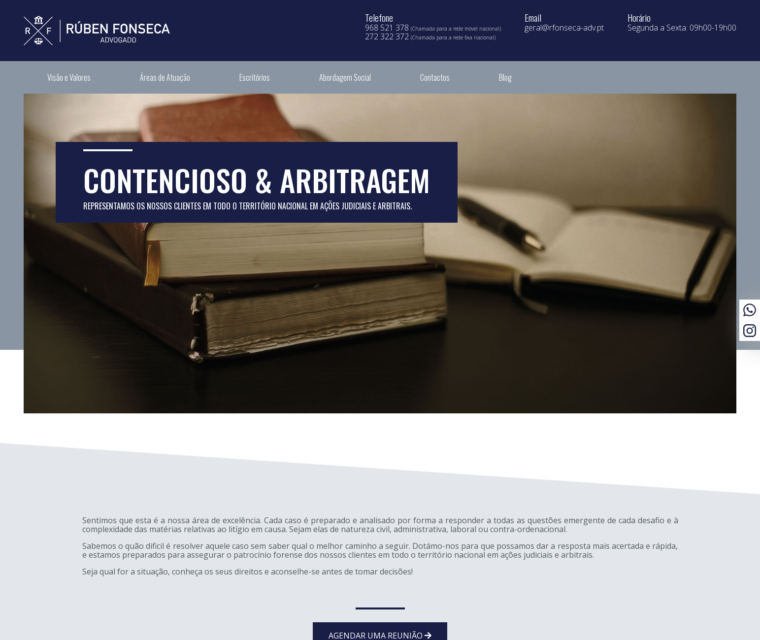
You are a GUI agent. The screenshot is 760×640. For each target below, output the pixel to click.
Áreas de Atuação (165, 77)
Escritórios (254, 77)
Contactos (435, 77)
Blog (505, 77)
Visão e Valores (69, 77)
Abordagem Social (345, 77)
